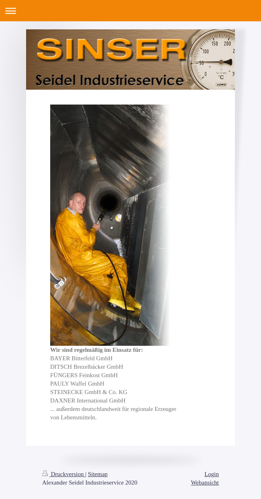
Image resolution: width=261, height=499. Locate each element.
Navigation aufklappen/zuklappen (130, 10)
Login (211, 474)
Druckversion (63, 474)
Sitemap (98, 474)
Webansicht (205, 482)
